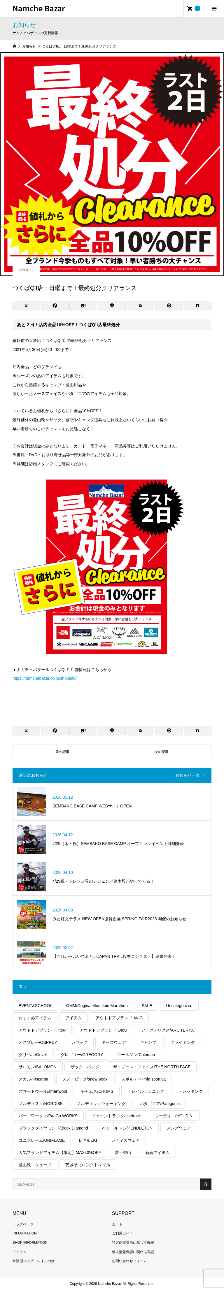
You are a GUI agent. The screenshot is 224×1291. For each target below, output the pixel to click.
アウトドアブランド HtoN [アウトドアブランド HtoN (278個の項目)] (42, 1030)
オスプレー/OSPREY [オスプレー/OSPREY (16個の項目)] (38, 1042)
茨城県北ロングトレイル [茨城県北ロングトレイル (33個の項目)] (87, 1164)
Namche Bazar (39, 8)
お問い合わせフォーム (129, 1261)
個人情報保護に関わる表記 (133, 1252)
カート (117, 1224)
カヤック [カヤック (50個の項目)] (79, 1042)
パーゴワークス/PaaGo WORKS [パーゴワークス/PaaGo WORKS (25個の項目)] (48, 1115)
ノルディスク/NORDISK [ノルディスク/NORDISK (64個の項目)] (41, 1103)
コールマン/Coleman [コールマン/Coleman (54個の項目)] (136, 1054)
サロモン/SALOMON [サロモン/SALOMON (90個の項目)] (38, 1067)
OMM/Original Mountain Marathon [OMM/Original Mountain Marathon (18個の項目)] (97, 1005)
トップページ (23, 1224)
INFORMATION (25, 1233)
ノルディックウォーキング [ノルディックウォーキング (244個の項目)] (101, 1103)
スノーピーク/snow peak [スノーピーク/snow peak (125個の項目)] (85, 1079)
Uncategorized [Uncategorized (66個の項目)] (179, 1005)
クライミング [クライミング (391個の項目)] (182, 1042)
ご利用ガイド (122, 1233)
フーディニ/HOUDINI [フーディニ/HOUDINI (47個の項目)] (174, 1115)
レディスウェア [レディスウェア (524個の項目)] (125, 1140)
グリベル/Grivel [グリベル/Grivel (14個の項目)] (33, 1054)
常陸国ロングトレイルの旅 (34, 1261)
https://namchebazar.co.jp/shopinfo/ (45, 678)
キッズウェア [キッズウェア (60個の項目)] (114, 1042)
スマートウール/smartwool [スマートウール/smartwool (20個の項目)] (43, 1091)
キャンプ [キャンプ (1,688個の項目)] (148, 1042)
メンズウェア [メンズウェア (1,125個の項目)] (179, 1128)
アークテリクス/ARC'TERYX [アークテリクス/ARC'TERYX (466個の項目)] (167, 1030)
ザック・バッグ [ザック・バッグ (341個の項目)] (85, 1067)
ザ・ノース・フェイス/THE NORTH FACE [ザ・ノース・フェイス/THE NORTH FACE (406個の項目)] (152, 1067)
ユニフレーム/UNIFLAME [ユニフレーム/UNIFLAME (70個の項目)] (42, 1140)
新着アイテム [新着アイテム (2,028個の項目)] (157, 1152)
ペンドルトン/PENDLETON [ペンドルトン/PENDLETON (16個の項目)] (127, 1128)
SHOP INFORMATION (30, 1243)
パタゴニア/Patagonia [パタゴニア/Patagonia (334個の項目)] (160, 1103)
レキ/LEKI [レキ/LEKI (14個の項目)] (88, 1140)
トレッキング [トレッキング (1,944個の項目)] (190, 1091)
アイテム (20, 1252)
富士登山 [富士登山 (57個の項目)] (123, 1152)
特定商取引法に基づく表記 (133, 1243)
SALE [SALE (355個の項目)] (147, 1005)
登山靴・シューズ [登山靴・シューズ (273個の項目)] (35, 1164)
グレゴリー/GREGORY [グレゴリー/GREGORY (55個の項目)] (82, 1054)
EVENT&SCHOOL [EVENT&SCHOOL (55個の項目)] (35, 1005)
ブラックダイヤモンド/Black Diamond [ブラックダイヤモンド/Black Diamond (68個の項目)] (53, 1128)
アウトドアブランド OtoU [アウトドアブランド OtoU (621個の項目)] (103, 1030)
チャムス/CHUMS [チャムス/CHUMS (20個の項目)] (97, 1091)
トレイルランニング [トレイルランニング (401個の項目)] (145, 1091)
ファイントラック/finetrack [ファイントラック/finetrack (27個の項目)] (116, 1115)
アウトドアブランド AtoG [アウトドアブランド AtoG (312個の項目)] (119, 1018)
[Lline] (112, 305)
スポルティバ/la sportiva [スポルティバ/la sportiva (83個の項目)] (143, 1079)
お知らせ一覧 (187, 775)
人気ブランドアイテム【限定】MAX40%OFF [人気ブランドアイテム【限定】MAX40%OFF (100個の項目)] (60, 1152)
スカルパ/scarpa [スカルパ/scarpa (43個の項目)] (33, 1079)
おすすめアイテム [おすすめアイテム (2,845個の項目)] (35, 1018)
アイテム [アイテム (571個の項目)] (73, 1018)
